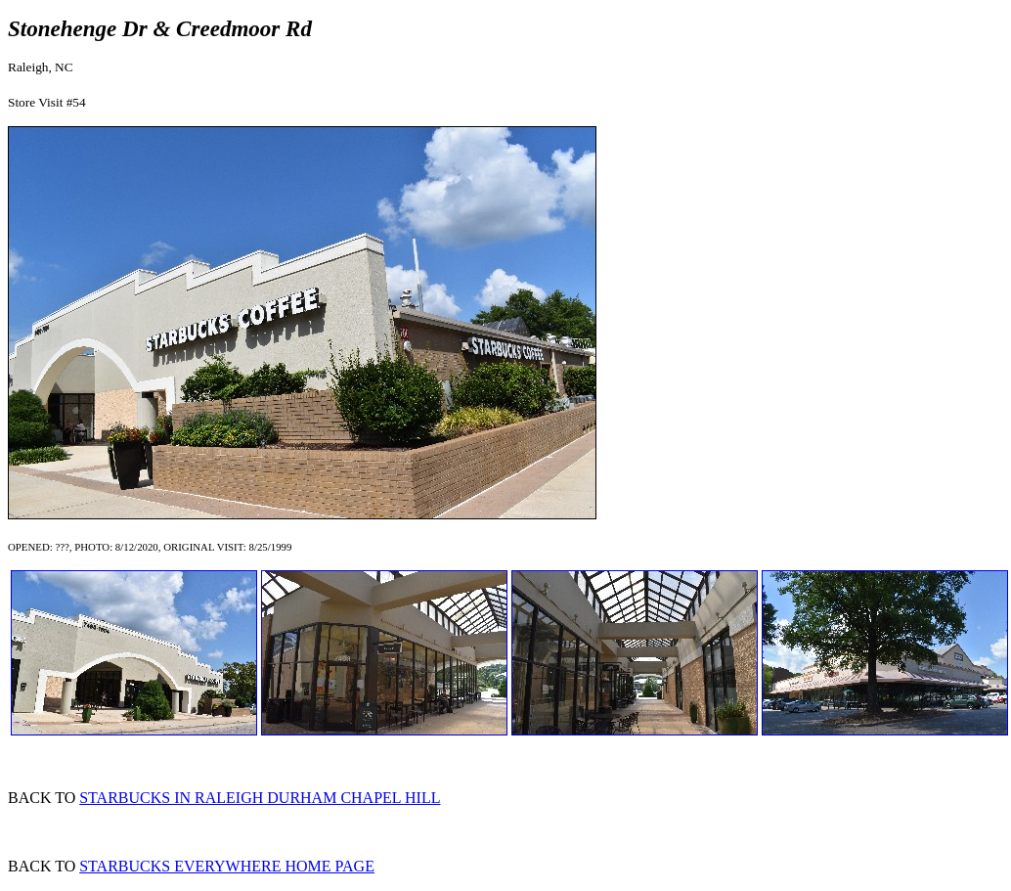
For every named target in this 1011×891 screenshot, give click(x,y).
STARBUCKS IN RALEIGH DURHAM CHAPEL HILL (259, 797)
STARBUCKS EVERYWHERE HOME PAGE (226, 866)
